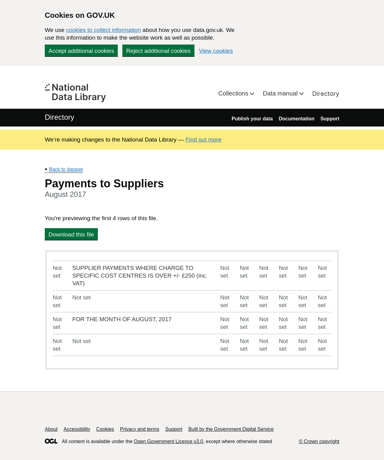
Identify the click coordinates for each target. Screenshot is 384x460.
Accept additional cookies (81, 51)
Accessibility (76, 429)
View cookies (216, 51)
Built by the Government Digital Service (231, 429)
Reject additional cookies (158, 51)
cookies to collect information (103, 30)
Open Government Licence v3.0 (168, 441)
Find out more (203, 139)
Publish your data (252, 118)
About (51, 429)
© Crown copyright (319, 441)
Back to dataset (66, 169)
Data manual (281, 93)
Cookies (105, 429)
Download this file (71, 234)
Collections (234, 93)
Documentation (296, 118)
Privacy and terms (139, 429)
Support (330, 118)
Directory (325, 93)
